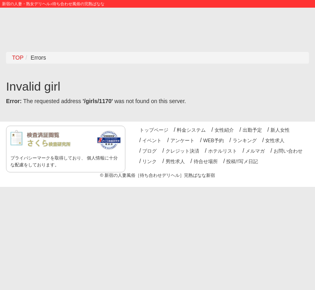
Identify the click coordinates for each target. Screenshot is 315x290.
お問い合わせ (288, 151)
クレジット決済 (182, 151)
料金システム (191, 130)
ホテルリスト (222, 151)
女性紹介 (224, 130)
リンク (149, 161)
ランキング (245, 140)
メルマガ (255, 151)
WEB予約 (213, 140)
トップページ (153, 130)
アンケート (182, 140)
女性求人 (274, 140)
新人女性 (280, 130)
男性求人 (175, 161)
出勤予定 (252, 130)
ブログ (149, 151)
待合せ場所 (206, 161)
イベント (152, 140)
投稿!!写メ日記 (242, 161)
